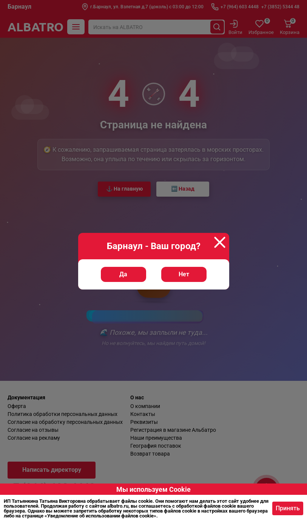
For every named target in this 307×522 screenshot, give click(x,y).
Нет (184, 274)
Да (123, 274)
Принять (288, 508)
